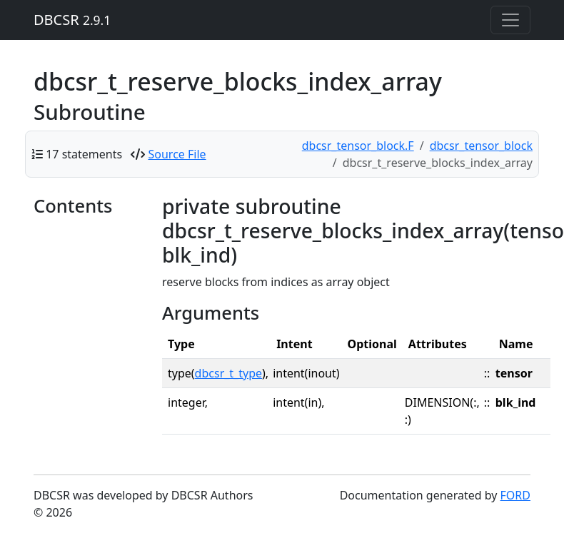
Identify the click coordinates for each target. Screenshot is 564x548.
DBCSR (72, 19)
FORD (515, 495)
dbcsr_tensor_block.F (358, 145)
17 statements (84, 154)
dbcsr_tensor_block (481, 145)
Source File (177, 154)
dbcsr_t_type (228, 373)
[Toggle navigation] (510, 20)
